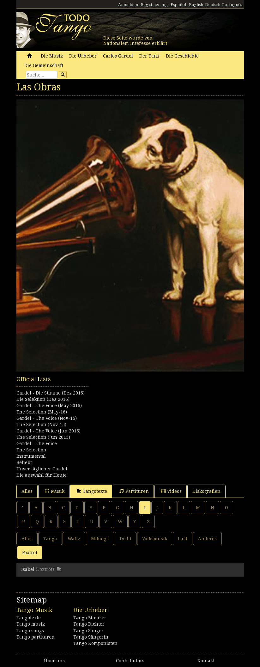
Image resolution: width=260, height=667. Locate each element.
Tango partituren (35, 636)
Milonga (100, 538)
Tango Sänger (88, 630)
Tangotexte (92, 491)
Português (232, 4)
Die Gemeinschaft (43, 65)
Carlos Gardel (118, 55)
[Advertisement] (130, 406)
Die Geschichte (182, 55)
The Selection (31, 449)
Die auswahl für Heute (41, 475)
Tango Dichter (89, 624)
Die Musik (52, 55)
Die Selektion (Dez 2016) (43, 399)
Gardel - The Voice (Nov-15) (46, 418)
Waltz (74, 538)
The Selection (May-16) (41, 411)
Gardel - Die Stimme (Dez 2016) (50, 392)
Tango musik (30, 624)
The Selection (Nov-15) (41, 424)
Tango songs (30, 630)
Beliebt (24, 462)
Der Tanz (149, 55)
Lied (182, 538)
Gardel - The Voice (36, 443)
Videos (171, 491)
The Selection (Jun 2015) (43, 437)
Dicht (125, 538)
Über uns (54, 660)
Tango (50, 538)
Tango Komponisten (95, 643)
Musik (54, 491)
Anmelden (128, 4)
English (196, 4)
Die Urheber (83, 55)
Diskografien (206, 491)
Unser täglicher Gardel (41, 468)
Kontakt (206, 660)
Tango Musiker (89, 617)
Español (178, 4)
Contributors (130, 660)
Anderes (207, 538)
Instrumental (31, 456)
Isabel (27, 569)
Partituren (134, 491)
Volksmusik (154, 538)
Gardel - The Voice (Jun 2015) (48, 430)
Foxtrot (29, 552)
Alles (27, 491)
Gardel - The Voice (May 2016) (49, 405)
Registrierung (154, 4)
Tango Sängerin (90, 636)
